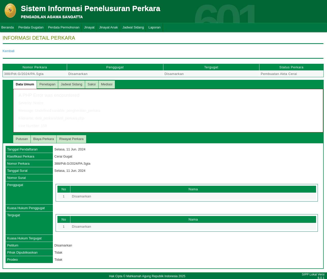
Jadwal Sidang (133, 27)
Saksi (92, 84)
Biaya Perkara (43, 139)
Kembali (8, 51)
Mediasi (107, 84)
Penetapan (47, 84)
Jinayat (89, 27)
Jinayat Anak (108, 27)
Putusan (22, 139)
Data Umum (25, 84)
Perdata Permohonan (64, 27)
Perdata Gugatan (30, 27)
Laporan (154, 27)
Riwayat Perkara (71, 139)
